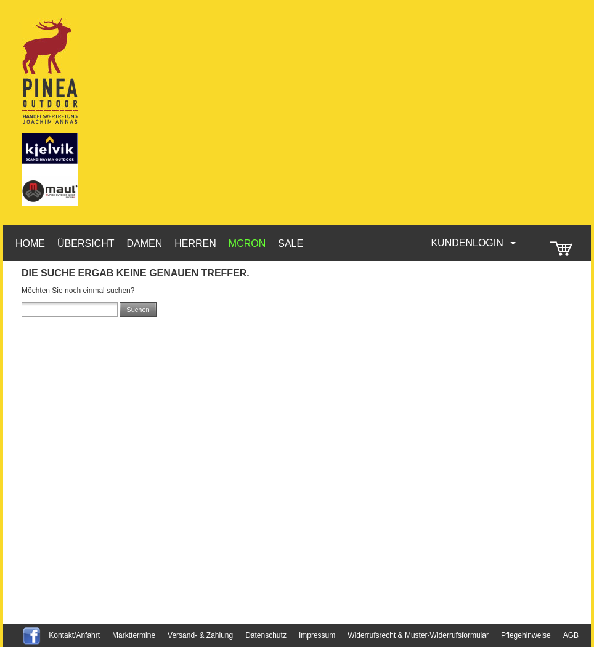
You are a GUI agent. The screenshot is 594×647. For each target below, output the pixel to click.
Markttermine (133, 635)
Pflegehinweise (526, 635)
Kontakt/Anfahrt (74, 635)
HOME (30, 243)
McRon (247, 243)
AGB (571, 635)
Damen (144, 243)
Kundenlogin (474, 243)
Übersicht (85, 243)
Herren (195, 243)
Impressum (317, 635)
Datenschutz (266, 635)
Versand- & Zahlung (200, 635)
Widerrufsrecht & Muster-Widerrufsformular (418, 635)
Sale (290, 243)
